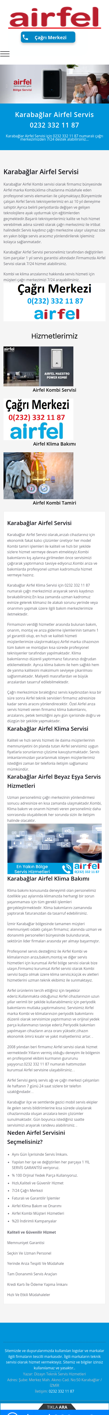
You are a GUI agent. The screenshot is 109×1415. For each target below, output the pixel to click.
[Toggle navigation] (5, 54)
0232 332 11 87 (54, 125)
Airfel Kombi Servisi (54, 390)
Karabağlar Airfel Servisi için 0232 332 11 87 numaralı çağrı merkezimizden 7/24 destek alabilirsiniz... (54, 138)
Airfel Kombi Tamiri (54, 503)
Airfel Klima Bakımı (54, 444)
